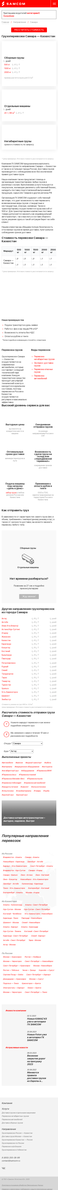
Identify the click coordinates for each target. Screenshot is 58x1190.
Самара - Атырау (35, 870)
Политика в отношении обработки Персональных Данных (22, 1185)
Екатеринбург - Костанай (38, 888)
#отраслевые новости (17, 1047)
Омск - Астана (26, 875)
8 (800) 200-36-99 (11, 1157)
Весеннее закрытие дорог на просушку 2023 (36, 1060)
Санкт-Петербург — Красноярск (16, 966)
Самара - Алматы (32, 857)
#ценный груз (21, 795)
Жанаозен (6, 636)
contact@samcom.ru (11, 1160)
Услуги (5, 1108)
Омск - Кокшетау (10, 879)
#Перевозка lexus (9, 775)
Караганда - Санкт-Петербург (15, 936)
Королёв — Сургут (46, 970)
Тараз (4, 677)
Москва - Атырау (32, 892)
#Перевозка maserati (27, 775)
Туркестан (6, 685)
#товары (37, 791)
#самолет (24, 787)
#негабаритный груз (10, 771)
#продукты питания (10, 787)
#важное (19, 763)
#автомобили (7, 763)
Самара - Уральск (10, 875)
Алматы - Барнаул (10, 927)
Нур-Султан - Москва (12, 909)
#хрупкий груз (8, 795)
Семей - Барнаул (38, 936)
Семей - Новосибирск (31, 922)
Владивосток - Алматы (12, 857)
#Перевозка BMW (44, 771)
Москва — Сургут (36, 979)
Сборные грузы (14, 58)
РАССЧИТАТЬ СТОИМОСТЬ (29, 30)
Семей (4, 670)
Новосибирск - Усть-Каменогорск (34, 879)
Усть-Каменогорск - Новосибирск (38, 914)
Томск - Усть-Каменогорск (14, 888)
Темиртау (6, 681)
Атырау (5, 633)
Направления (9, 1129)
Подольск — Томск (11, 983)
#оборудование (27, 771)
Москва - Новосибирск (42, 966)
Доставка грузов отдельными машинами (18, 1112)
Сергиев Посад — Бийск (13, 975)
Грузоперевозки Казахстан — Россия (17, 1139)
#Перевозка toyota (34, 779)
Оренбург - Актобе (35, 862)
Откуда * (8, 743)
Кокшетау (6, 647)
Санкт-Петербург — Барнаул (38, 975)
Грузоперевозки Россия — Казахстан (17, 1133)
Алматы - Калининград (12, 905)
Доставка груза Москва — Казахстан (17, 1136)
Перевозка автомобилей (40, 377)
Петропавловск (9, 663)
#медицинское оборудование (27, 767)
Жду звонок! (29, 596)
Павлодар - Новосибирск (31, 918)
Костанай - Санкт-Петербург (36, 931)
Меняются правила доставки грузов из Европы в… (36, 1077)
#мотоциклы (47, 767)
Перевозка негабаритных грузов (44, 358)
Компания (7, 1103)
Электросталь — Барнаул (13, 988)
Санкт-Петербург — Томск (36, 992)
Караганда (6, 644)
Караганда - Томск (10, 918)
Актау (4, 618)
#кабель (47, 763)
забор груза (11, 492)
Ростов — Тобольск (11, 970)
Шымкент (6, 696)
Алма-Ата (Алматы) (10, 625)
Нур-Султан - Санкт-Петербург (37, 909)
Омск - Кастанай (42, 875)
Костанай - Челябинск (12, 914)
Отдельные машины (17, 106)
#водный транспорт (33, 763)
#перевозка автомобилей (34, 783)
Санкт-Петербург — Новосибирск (39, 961)
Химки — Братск (34, 988)
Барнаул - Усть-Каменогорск (15, 866)
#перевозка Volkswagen (11, 783)
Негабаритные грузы (17, 141)
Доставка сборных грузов (12, 1123)
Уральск (5, 688)
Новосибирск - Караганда (13, 862)
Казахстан (6, 640)
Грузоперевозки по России (13, 1143)
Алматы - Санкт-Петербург (36, 905)
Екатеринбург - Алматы (13, 892)
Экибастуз (6, 699)
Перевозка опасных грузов (43, 371)
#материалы (7, 767)
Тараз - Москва (34, 940)
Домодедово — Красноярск (14, 979)
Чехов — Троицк (29, 970)
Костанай (6, 651)
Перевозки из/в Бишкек (11, 1146)
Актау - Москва (9, 945)
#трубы (46, 791)
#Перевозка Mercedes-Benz (13, 779)
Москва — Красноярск (12, 957)
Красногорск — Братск (31, 983)
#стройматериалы (23, 791)
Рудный (5, 666)
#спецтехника (7, 791)
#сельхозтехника (38, 787)
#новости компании (16, 1010)
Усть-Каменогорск (10, 692)
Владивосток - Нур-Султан (14, 870)
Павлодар (6, 658)
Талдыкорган (7, 674)
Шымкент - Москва (11, 922)
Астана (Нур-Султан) (11, 629)
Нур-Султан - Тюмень (12, 931)
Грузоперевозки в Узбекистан (14, 1150)
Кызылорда (7, 655)
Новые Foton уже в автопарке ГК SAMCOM (37, 1037)
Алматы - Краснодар (29, 927)
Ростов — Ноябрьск (33, 957)
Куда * (7, 751)
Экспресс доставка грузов (43, 364)
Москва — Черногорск (12, 961)
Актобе (5, 622)
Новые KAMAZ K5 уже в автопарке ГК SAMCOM (37, 1021)
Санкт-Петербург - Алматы (41, 866)
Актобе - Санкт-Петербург (14, 940)
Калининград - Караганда (32, 884)
